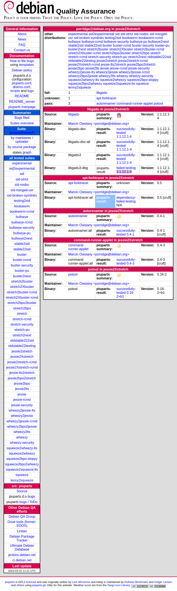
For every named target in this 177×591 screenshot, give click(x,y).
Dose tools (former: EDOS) (22, 523)
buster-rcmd (22, 260)
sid (22, 174)
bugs (31, 496)
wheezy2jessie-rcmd (22, 421)
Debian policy (22, 70)
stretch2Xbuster (22, 287)
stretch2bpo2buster (21, 303)
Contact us (22, 50)
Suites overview (22, 123)
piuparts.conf (21, 83)
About (22, 34)
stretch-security (21, 324)
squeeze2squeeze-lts (22, 469)
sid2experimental (22, 168)
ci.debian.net (22, 560)
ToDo (33, 502)
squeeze (21, 475)
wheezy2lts (22, 432)
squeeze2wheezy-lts (22, 448)
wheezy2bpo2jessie (22, 426)
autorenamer (106, 103)
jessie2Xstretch (22, 133)
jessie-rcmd (22, 399)
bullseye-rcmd (22, 222)
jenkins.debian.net (22, 555)
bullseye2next (22, 238)
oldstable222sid (22, 340)
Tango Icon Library (118, 585)
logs (31, 91)
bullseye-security (22, 227)
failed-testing (126, 168)
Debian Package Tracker (22, 538)
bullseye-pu (22, 233)
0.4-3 (130, 263)
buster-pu (22, 270)
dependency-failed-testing (126, 199)
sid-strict (22, 179)
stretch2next (22, 335)
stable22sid (22, 249)
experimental (22, 163)
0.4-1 (130, 234)
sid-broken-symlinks (22, 195)
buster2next (22, 276)
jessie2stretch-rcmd (22, 362)
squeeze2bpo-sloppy (22, 459)
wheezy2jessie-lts (22, 410)
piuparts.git (39, 585)
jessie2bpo (22, 383)
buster (21, 254)
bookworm (22, 206)
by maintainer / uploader (22, 139)
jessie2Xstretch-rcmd (22, 367)
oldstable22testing (22, 346)
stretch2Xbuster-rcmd (22, 297)
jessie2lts (22, 389)
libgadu (101, 92)
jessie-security (22, 405)
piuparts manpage (21, 107)
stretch (22, 313)
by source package (22, 147)
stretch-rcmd (22, 319)
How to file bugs (22, 61)
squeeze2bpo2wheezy (22, 464)
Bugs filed (21, 117)
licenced (31, 582)
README (22, 96)
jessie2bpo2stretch (22, 378)
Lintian (22, 531)
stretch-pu (21, 330)
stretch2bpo (22, 308)
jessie (22, 394)
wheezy (22, 437)
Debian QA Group (21, 516)
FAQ (22, 45)
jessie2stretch (22, 351)
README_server (22, 101)
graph (27, 152)
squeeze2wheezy (22, 453)
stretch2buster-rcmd (22, 292)
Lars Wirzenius (81, 582)
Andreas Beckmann (136, 582)
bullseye (22, 217)
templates (26, 65)
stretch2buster (22, 281)
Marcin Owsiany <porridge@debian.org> (98, 123)
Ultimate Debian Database (22, 547)
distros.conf (21, 87)
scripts (15, 91)
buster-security (22, 265)
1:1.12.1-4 (124, 136)
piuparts (10, 582)
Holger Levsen (163, 582)
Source (22, 491)
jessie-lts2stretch (22, 373)
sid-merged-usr (22, 190)
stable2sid (22, 244)
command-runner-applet (135, 103)
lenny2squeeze (22, 480)
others (20, 585)
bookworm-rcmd (22, 211)
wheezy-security (22, 442)
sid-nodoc (22, 184)
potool (158, 103)
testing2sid (22, 201)
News (22, 39)
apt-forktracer (106, 98)
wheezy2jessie (22, 416)
